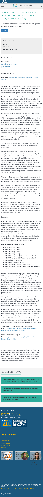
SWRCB (32, 489)
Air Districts (5, 447)
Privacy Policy (6, 443)
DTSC (20, 489)
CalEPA (3, 489)
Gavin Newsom (8, 457)
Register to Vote (6, 449)
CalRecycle (10, 489)
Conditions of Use (7, 445)
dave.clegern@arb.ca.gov (9, 64)
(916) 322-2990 (5, 67)
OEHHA (26, 489)
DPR (16, 489)
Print (4, 30)
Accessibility (5, 441)
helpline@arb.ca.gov (15, 414)
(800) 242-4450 (5, 414)
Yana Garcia (21, 459)
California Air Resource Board (22, 5)
